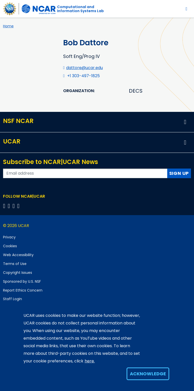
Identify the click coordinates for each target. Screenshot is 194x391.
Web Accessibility (18, 254)
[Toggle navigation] (186, 8)
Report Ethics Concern (22, 290)
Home (8, 26)
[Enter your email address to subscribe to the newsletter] (85, 173)
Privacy (9, 237)
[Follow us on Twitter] (10, 206)
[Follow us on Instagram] (14, 206)
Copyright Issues (17, 272)
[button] (185, 122)
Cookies (10, 246)
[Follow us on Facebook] (5, 206)
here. (90, 361)
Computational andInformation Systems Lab (80, 8)
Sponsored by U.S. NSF (22, 281)
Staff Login (12, 298)
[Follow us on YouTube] (19, 206)
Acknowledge (148, 374)
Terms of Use (15, 263)
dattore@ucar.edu (84, 68)
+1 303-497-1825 (83, 76)
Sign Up (179, 173)
